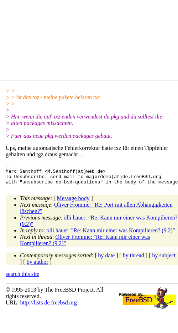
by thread (133, 260)
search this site (22, 278)
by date (106, 260)
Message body (73, 203)
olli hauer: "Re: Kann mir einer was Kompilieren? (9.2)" (111, 235)
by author (37, 266)
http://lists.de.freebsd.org (48, 307)
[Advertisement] (74, 41)
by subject (164, 260)
